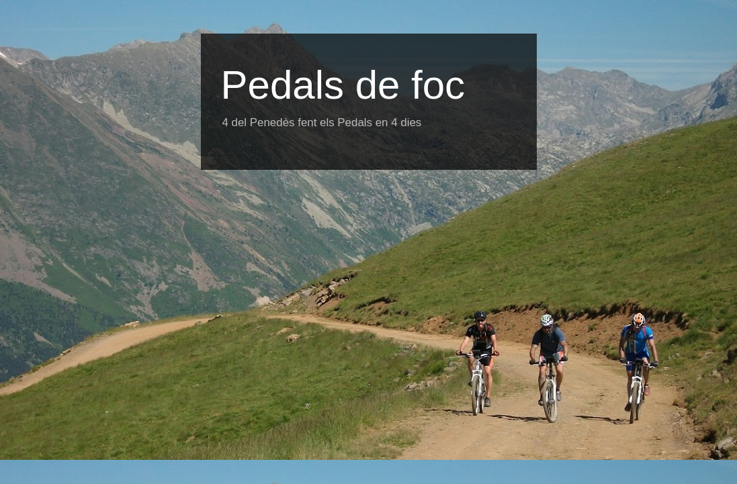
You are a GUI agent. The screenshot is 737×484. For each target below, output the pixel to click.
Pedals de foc (343, 84)
